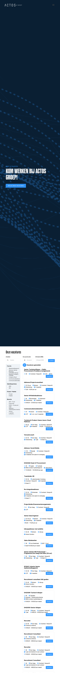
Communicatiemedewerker (16, 380)
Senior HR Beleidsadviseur (33, 395)
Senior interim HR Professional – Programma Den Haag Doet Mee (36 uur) (38, 552)
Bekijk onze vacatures (16, 186)
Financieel (11, 403)
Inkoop (10, 411)
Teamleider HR (29, 476)
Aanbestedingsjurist (14, 368)
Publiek (10, 395)
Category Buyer (13, 377)
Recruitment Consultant (32, 634)
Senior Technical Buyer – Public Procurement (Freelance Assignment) (37, 370)
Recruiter (27, 621)
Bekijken (49, 376)
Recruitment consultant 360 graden (36, 579)
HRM (10, 407)
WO (10, 388)
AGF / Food (12, 401)
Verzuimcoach (29, 435)
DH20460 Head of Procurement (35, 463)
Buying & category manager (13, 375)
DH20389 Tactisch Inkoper (33, 592)
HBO (10, 386)
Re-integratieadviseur (31, 489)
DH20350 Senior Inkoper (32, 607)
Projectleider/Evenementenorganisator (37, 504)
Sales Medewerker (30, 540)
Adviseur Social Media (31, 448)
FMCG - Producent (13, 405)
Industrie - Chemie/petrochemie (14, 409)
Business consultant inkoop (13, 372)
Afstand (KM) (39, 357)
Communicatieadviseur (15, 379)
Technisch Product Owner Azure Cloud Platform (37, 421)
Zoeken (8, 357)
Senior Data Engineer (31, 516)
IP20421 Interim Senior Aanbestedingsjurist (32, 567)
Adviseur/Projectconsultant (33, 382)
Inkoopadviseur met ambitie (33, 529)
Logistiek (11, 413)
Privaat (10, 394)
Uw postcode (27, 357)
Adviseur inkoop (13, 370)
